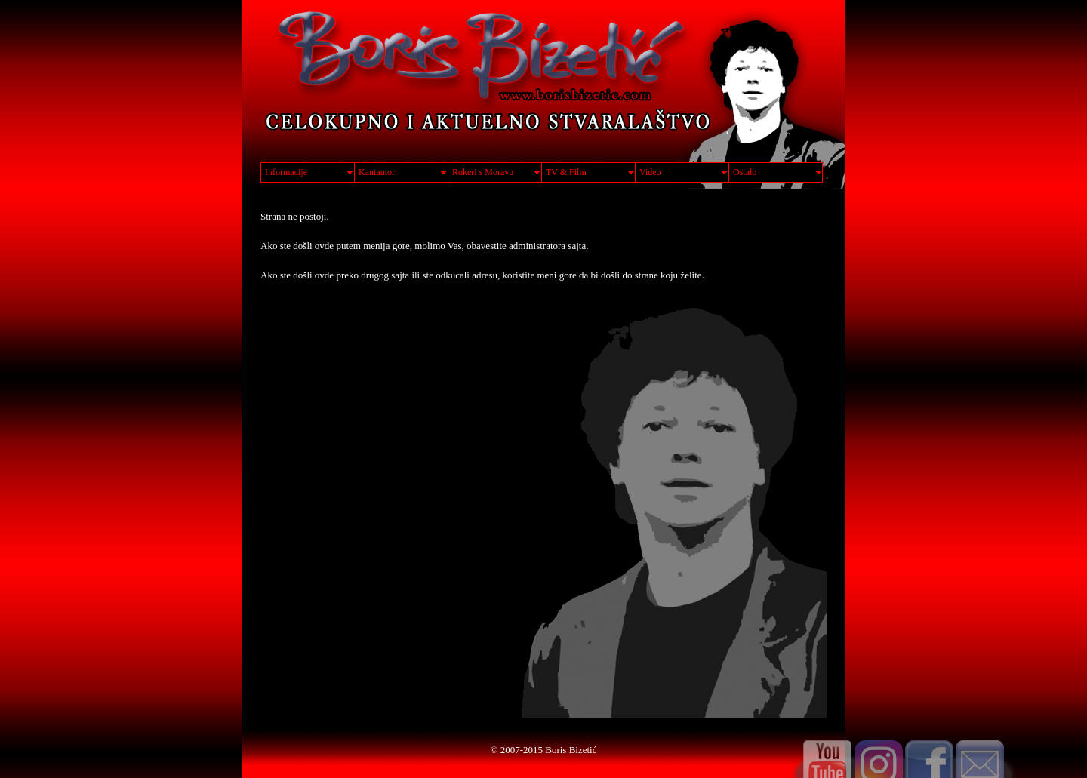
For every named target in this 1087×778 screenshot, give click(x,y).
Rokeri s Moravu (482, 172)
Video (650, 172)
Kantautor (377, 172)
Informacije (286, 172)
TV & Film (566, 172)
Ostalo (744, 172)
